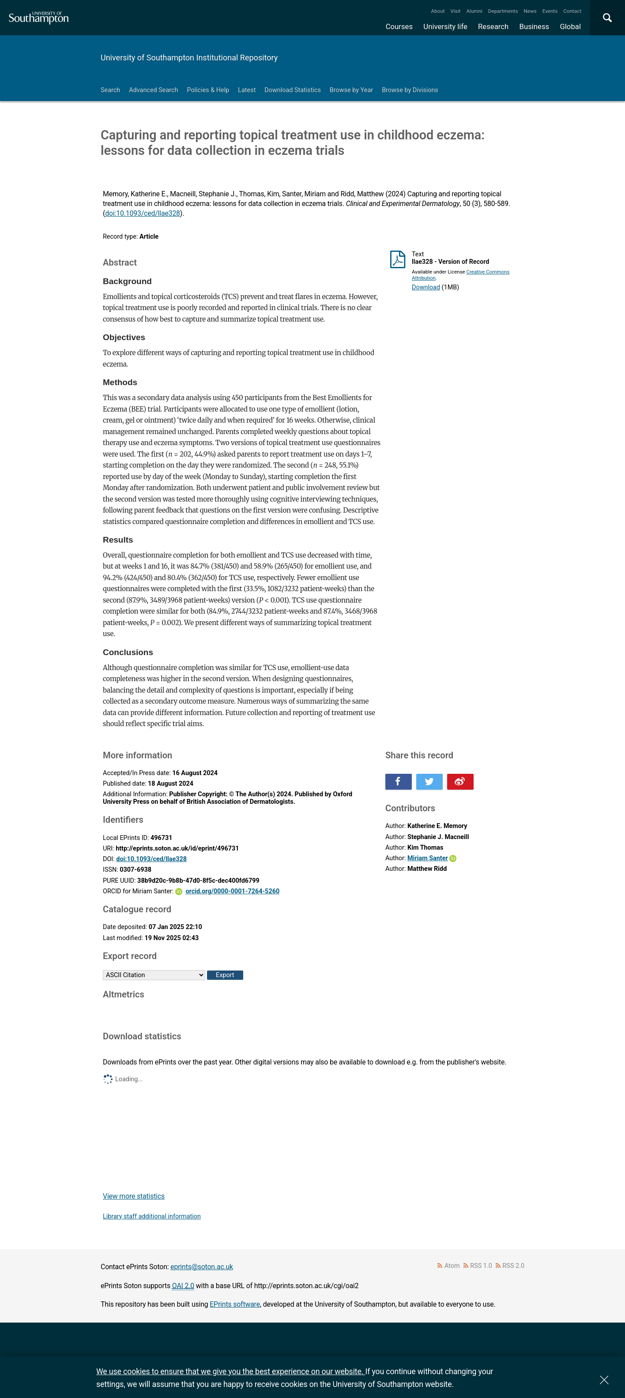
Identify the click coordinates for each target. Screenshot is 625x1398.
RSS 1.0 (481, 1266)
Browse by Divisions (410, 90)
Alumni (474, 11)
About (438, 11)
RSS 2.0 (514, 1266)
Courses (399, 26)
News (529, 11)
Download (426, 287)
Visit (456, 11)
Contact (572, 11)
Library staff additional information (152, 1216)
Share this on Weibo (460, 782)
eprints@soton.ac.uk (201, 1267)
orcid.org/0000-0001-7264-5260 (232, 891)
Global (570, 26)
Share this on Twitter (429, 782)
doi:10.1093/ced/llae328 (142, 213)
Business (535, 26)
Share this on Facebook (398, 782)
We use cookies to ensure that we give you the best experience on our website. (230, 1371)
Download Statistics (292, 90)
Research (493, 26)
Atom (452, 1266)
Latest (247, 90)
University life (445, 26)
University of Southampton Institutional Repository (189, 57)
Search (110, 90)
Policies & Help (208, 90)
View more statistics (134, 1196)
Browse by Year (351, 90)
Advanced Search (153, 90)
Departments (503, 11)
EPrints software (235, 1304)
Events (550, 11)
